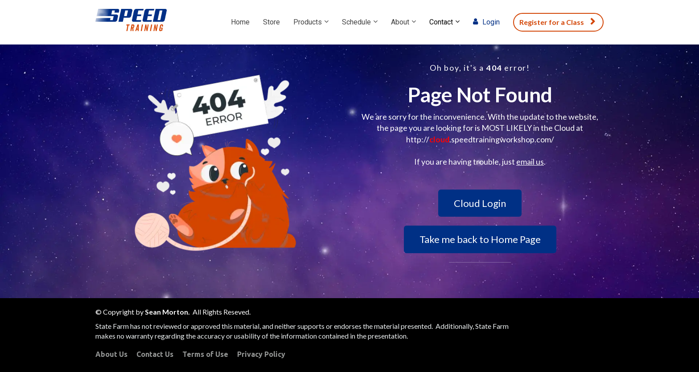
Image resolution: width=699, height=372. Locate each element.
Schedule (356, 22)
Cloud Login (480, 203)
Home (240, 22)
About (400, 22)
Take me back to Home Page (480, 239)
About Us (111, 354)
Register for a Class (557, 22)
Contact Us (154, 354)
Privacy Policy (261, 354)
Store (271, 22)
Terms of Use (205, 354)
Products (307, 22)
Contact (441, 22)
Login (486, 22)
